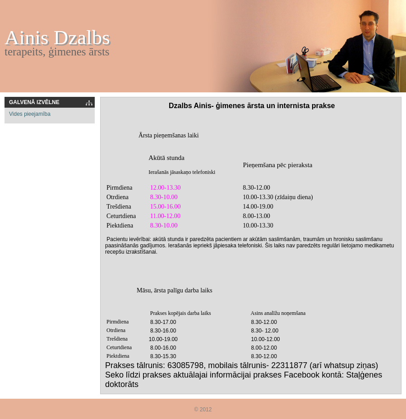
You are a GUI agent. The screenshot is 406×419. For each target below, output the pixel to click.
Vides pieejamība (30, 114)
